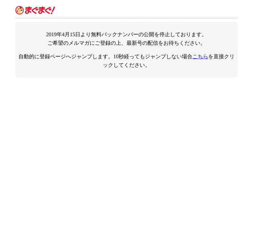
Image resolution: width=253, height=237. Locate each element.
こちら (200, 56)
